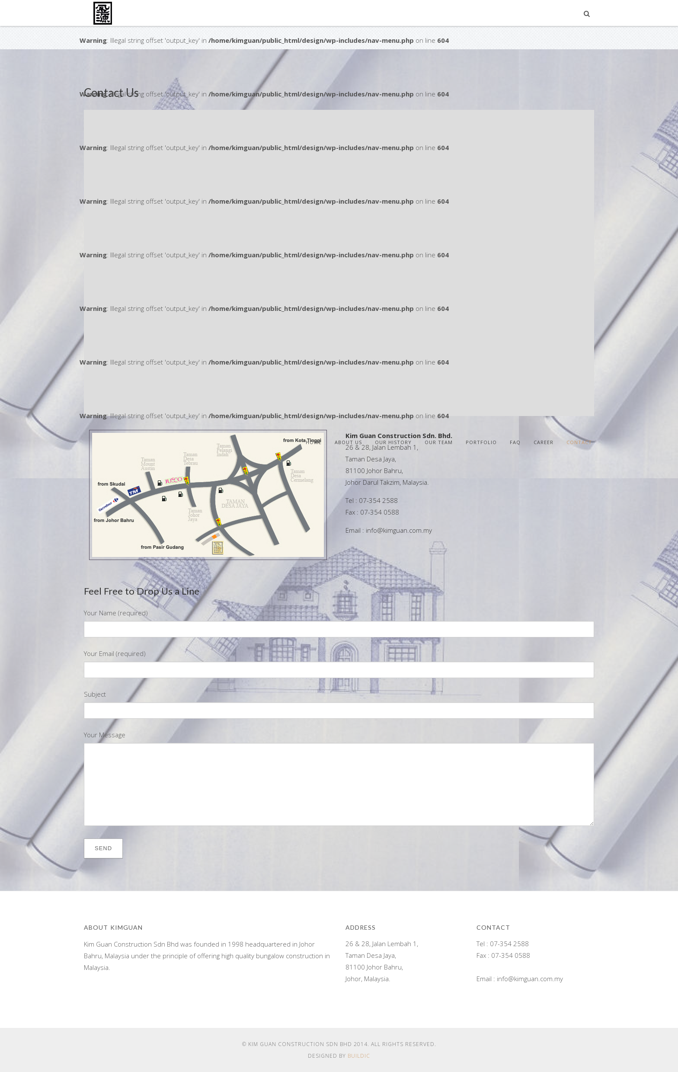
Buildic (359, 1055)
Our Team (439, 442)
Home (314, 442)
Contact (579, 442)
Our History (393, 442)
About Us (348, 442)
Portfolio (481, 442)
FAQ (515, 442)
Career (543, 442)
